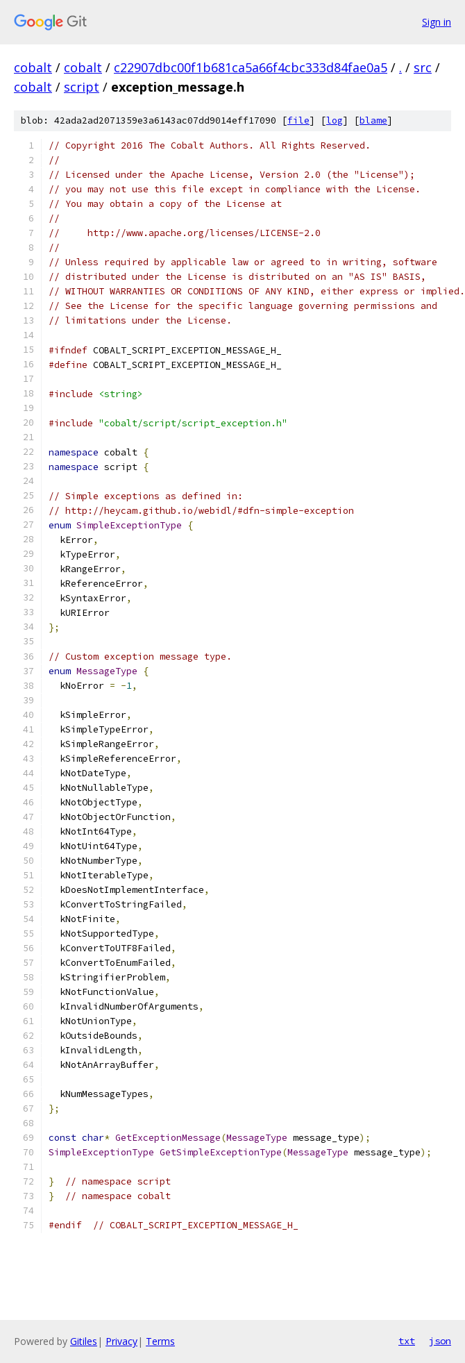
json (440, 1341)
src (423, 67)
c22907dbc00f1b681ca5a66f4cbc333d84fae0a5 (250, 67)
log (334, 120)
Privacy (121, 1341)
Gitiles (83, 1341)
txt (406, 1341)
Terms (160, 1341)
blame (373, 120)
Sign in (436, 21)
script (81, 86)
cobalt (33, 67)
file (298, 120)
